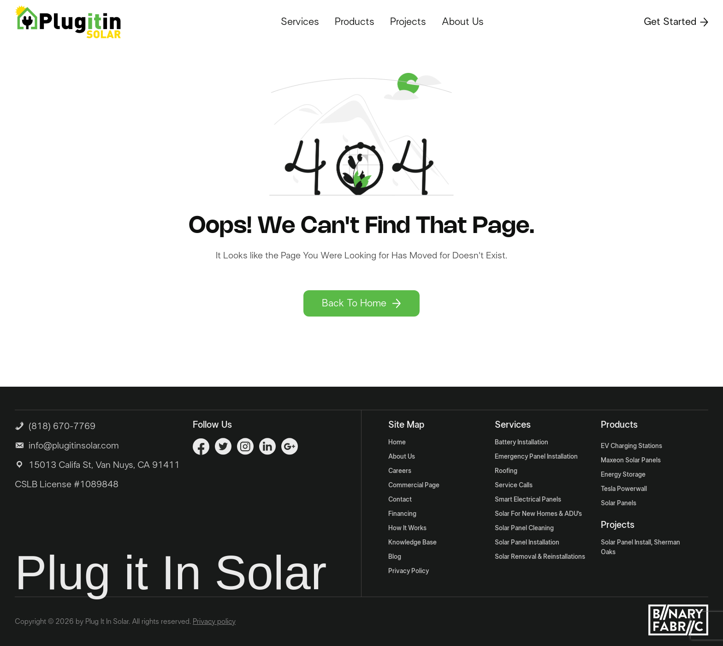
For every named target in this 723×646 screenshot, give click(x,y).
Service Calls (514, 485)
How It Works (407, 528)
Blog (394, 557)
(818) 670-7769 (55, 425)
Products (354, 22)
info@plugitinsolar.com (74, 445)
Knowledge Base (412, 542)
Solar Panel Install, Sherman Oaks (640, 547)
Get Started (676, 22)
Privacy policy (214, 621)
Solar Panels (618, 503)
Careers (399, 471)
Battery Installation (521, 442)
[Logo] (68, 21)
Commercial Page (413, 485)
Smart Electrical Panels (528, 499)
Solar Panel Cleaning (524, 528)
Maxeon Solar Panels (631, 460)
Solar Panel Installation (527, 542)
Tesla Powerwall (624, 489)
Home (397, 442)
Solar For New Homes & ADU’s (538, 514)
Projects (408, 22)
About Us (463, 22)
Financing (402, 514)
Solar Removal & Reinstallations (540, 557)
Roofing (506, 471)
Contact (400, 499)
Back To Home (361, 303)
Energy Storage (623, 475)
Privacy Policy (408, 571)
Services (300, 22)
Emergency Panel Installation (536, 457)
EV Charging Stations (631, 446)
